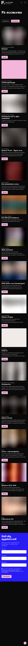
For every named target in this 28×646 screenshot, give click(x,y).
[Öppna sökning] (21, 2)
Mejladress (4, 562)
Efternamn (4, 555)
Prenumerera (6, 576)
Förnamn (4, 549)
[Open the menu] (25, 2)
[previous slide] (25, 643)
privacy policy (5, 572)
